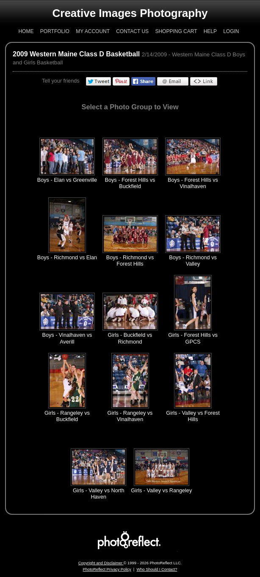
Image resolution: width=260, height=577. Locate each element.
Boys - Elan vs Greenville (67, 180)
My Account (93, 31)
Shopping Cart (176, 31)
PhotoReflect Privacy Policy (107, 569)
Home (25, 31)
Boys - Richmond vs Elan (67, 258)
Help (210, 31)
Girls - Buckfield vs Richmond (130, 338)
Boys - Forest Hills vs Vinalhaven (193, 183)
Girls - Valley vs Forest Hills (192, 416)
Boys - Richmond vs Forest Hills (130, 261)
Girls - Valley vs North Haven (98, 494)
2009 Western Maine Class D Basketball (76, 54)
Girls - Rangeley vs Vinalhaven (130, 416)
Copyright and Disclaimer (101, 563)
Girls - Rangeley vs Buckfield (67, 416)
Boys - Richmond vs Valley (193, 261)
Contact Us (132, 31)
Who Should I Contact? (156, 569)
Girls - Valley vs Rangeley (161, 491)
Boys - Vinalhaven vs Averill (67, 338)
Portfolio (54, 31)
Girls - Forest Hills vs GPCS (193, 338)
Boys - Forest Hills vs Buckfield (130, 183)
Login (231, 31)
